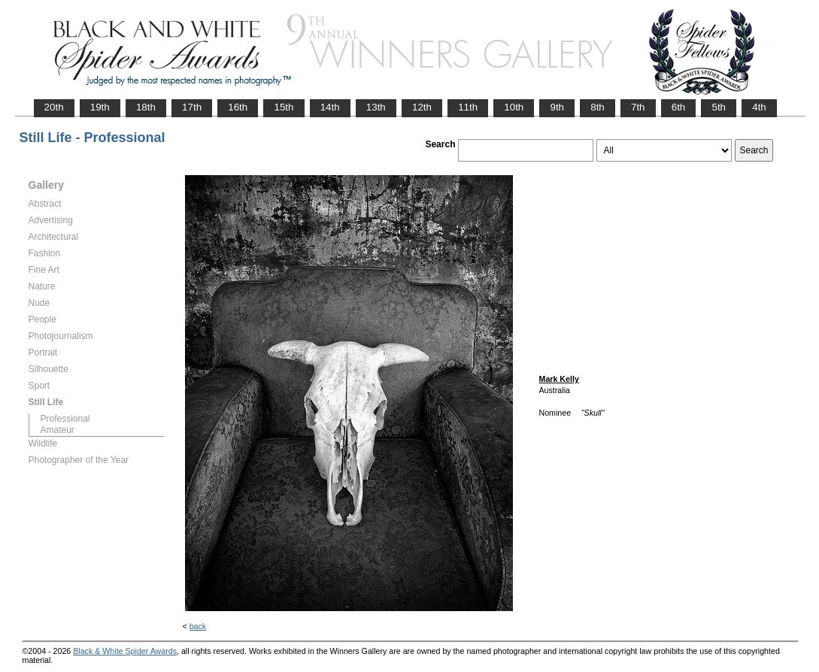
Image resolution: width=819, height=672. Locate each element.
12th (422, 107)
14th (330, 107)
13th (376, 107)
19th (100, 107)
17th (192, 107)
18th (146, 107)
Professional (65, 418)
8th (597, 107)
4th (759, 107)
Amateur (57, 430)
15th (283, 107)
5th (718, 107)
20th (54, 107)
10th (514, 107)
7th (638, 107)
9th (556, 107)
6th (678, 107)
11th (468, 107)
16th (238, 107)
